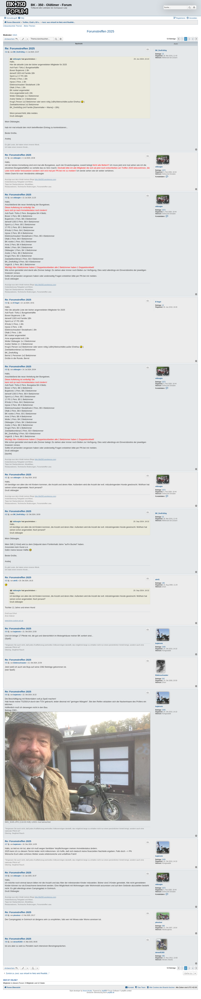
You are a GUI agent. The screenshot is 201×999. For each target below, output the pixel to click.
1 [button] (182, 38)
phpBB (104, 991)
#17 (6, 158)
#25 (6, 663)
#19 (6, 303)
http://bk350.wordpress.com (45, 179)
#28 (6, 876)
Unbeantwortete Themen (12, 26)
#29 (6, 915)
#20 (6, 369)
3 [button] (189, 38)
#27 (6, 844)
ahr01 (157, 579)
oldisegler (17, 59)
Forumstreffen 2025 (100, 31)
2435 (164, 647)
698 (163, 926)
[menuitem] (21, 18)
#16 (6, 52)
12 (163, 305)
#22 (6, 514)
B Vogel (158, 302)
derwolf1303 (159, 952)
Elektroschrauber (161, 675)
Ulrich (15, 35)
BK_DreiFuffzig (161, 50)
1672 (164, 170)
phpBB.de (110, 992)
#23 (6, 581)
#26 (6, 695)
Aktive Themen (29, 26)
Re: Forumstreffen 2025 (20, 48)
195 (163, 583)
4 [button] (192, 38)
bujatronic (159, 643)
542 (163, 679)
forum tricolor (87, 991)
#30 (6, 942)
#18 (6, 198)
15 (163, 54)
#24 (6, 631)
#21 (6, 477)
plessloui (158, 922)
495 (163, 956)
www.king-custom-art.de (14, 621)
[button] (178, 39)
